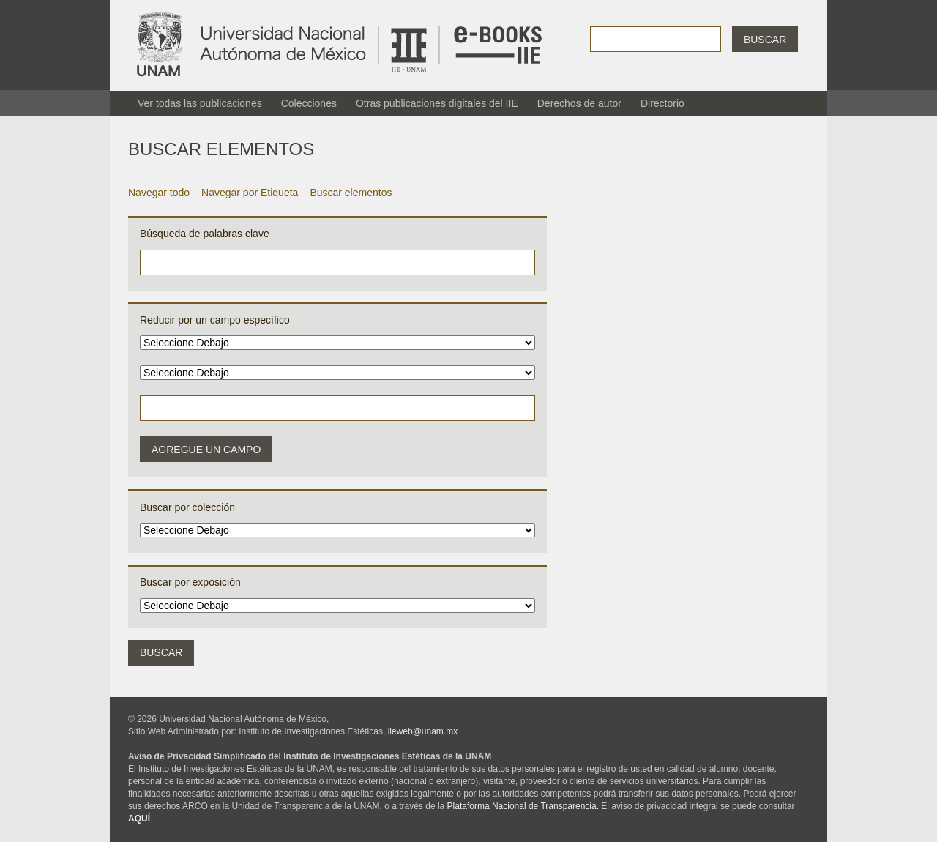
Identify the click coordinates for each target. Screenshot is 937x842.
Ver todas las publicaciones (200, 103)
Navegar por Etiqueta (249, 192)
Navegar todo (159, 192)
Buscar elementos (351, 192)
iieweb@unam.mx (423, 731)
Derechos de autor (579, 103)
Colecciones (309, 103)
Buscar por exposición (190, 582)
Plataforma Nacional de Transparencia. (523, 806)
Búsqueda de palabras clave (204, 233)
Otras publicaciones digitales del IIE (437, 103)
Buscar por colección (187, 507)
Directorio (662, 103)
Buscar (765, 39)
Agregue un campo (206, 449)
